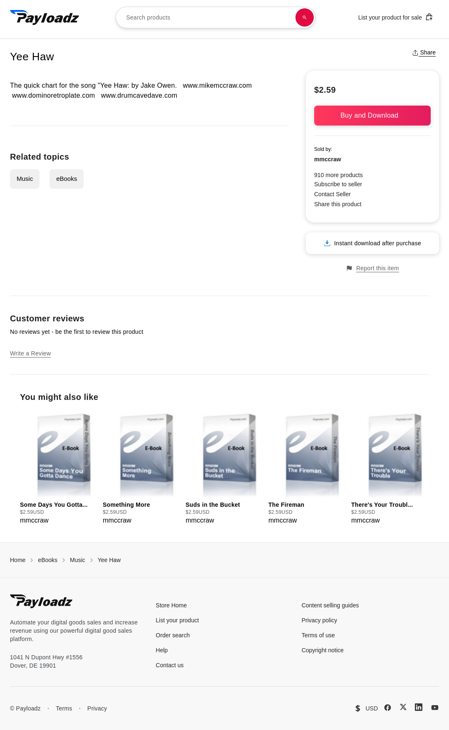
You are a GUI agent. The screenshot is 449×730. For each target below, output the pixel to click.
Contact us (170, 665)
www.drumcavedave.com (139, 95)
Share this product (338, 204)
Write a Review (30, 353)
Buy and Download (372, 115)
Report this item (372, 268)
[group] (59, 467)
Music (25, 178)
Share (424, 52)
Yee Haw (109, 560)
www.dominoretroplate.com (53, 95)
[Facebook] (388, 707)
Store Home (171, 605)
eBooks (66, 178)
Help (162, 650)
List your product (177, 620)
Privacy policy (319, 620)
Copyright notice (323, 650)
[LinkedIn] (418, 707)
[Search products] (304, 17)
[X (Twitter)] (403, 706)
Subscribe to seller (338, 184)
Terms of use (318, 635)
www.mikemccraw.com (217, 85)
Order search (173, 635)
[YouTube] (435, 707)
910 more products (338, 175)
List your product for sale (395, 17)
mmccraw (327, 159)
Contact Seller (332, 194)
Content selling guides (330, 605)
